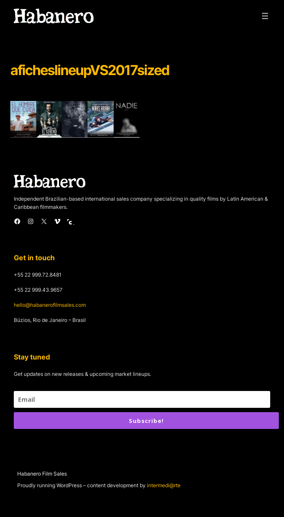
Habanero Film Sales (42, 473)
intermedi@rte (164, 485)
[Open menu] (265, 16)
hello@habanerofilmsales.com (50, 305)
